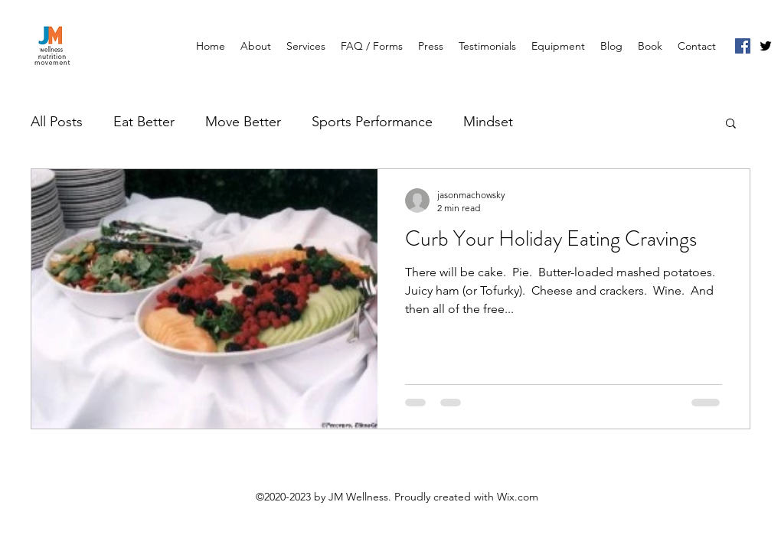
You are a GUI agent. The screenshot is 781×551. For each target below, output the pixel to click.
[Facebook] (742, 46)
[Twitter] (765, 46)
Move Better (243, 121)
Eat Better (144, 121)
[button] (731, 124)
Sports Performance (372, 121)
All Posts (57, 121)
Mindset (488, 121)
